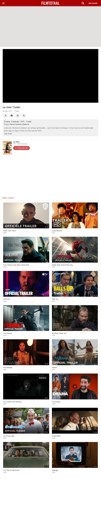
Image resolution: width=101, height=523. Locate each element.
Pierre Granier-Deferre (19, 124)
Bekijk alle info (21, 148)
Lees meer (8, 134)
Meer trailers (8, 198)
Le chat (16, 142)
